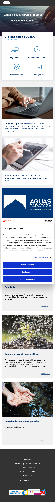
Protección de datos (27, 471)
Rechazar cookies (27, 279)
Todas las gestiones (12, 39)
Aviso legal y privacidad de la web (27, 463)
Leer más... (45, 307)
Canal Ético (27, 475)
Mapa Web (27, 460)
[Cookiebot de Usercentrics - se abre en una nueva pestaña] (42, 221)
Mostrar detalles (41, 258)
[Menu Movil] (52, 3)
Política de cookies (27, 467)
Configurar (27, 272)
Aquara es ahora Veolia (23, 20)
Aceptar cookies (27, 265)
